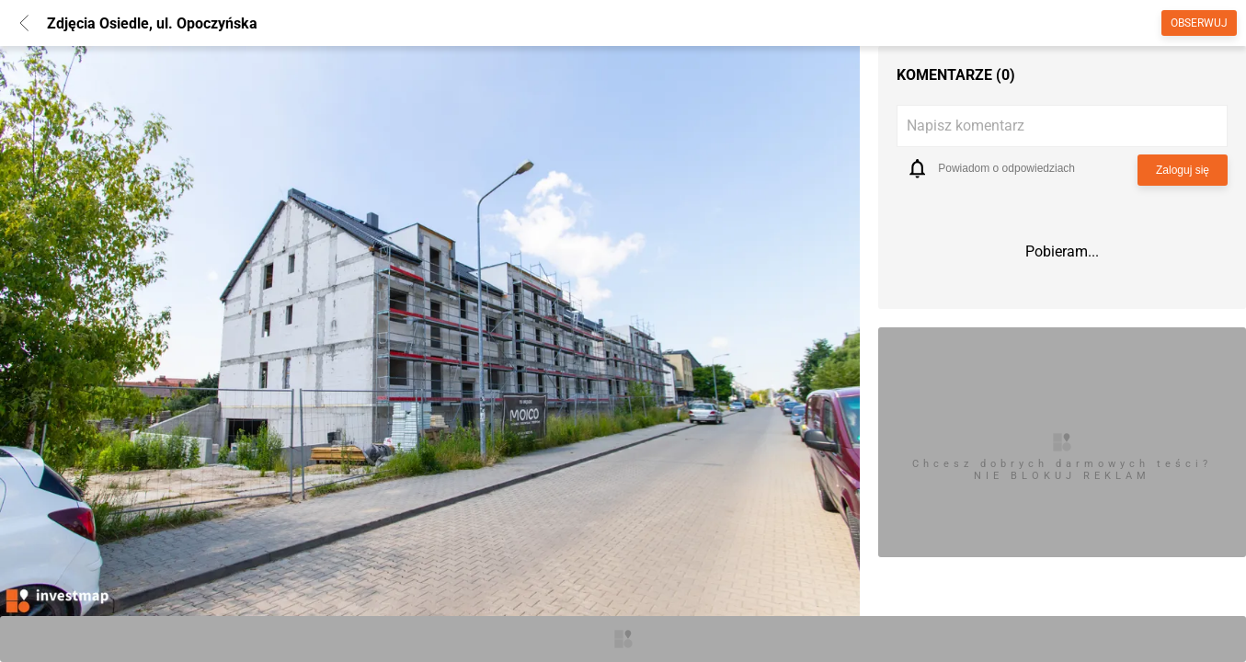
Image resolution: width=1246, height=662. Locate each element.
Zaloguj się (1182, 170)
